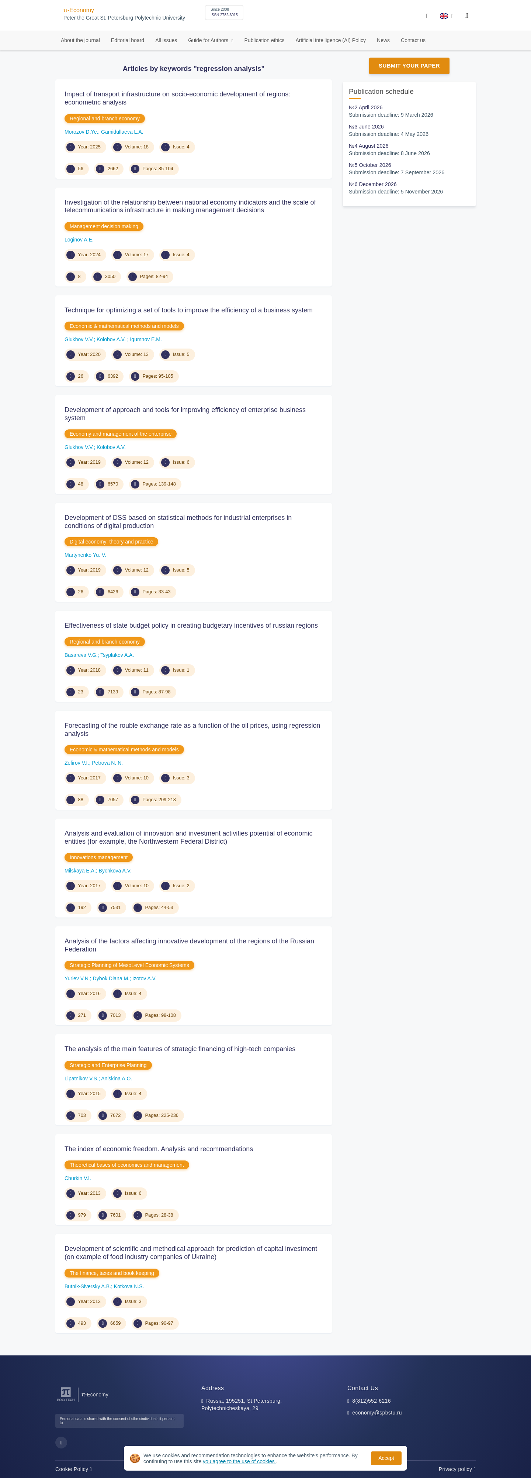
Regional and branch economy (105, 118)
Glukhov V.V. (79, 339)
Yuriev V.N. (77, 978)
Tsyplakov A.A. (117, 655)
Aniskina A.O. (116, 1078)
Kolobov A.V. (112, 339)
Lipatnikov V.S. (81, 1078)
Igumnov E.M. (146, 339)
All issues (166, 40)
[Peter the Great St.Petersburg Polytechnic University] (65, 1401)
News (383, 40)
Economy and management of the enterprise (120, 434)
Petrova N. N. (107, 763)
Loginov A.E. (79, 240)
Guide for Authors (209, 40)
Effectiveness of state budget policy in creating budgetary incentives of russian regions (191, 625)
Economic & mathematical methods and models (124, 326)
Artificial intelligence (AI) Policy (330, 40)
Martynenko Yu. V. (85, 555)
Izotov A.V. (144, 978)
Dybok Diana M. (111, 978)
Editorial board (127, 40)
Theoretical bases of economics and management (127, 1165)
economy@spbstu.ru (377, 1413)
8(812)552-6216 (371, 1401)
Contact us (413, 40)
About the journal (80, 40)
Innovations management (99, 857)
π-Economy (78, 10)
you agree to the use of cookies (239, 1461)
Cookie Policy (73, 1469)
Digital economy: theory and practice (111, 542)
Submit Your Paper (409, 65)
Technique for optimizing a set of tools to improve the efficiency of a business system (189, 310)
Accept (386, 1458)
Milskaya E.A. (80, 871)
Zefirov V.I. (77, 763)
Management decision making (104, 226)
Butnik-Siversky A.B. (88, 1286)
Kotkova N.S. (129, 1286)
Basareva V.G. (81, 655)
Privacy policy (457, 1469)
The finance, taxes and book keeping (112, 1273)
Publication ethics (264, 40)
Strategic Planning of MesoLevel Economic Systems (129, 965)
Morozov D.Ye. (81, 132)
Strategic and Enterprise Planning (108, 1065)
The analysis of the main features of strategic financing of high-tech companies (180, 1049)
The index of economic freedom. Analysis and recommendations (159, 1149)
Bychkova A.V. (115, 871)
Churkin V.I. (78, 1178)
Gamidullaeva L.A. (122, 132)
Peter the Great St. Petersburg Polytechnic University (124, 18)
